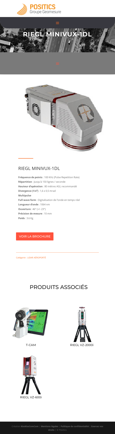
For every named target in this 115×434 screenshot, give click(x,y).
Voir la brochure (34, 236)
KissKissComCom (29, 426)
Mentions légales (49, 426)
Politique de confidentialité (75, 426)
